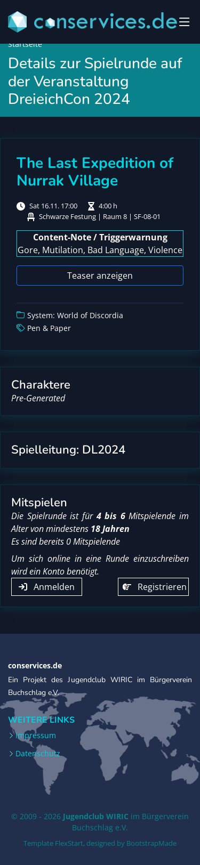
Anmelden (47, 587)
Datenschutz (37, 753)
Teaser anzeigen (100, 275)
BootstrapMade (151, 843)
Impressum (35, 735)
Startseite (25, 44)
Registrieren (155, 587)
